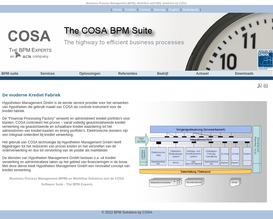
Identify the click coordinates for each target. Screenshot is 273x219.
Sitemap (159, 9)
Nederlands (191, 9)
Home (117, 9)
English (174, 9)
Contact (144, 9)
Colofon (130, 9)
